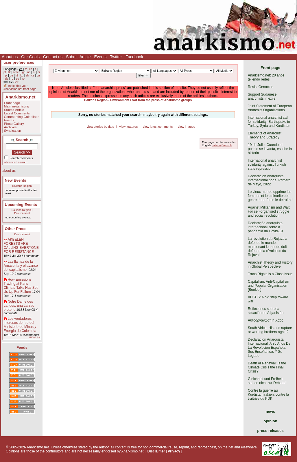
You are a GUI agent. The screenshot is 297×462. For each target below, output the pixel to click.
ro (12, 78)
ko (23, 78)
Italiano (216, 145)
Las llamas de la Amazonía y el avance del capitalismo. (21, 266)
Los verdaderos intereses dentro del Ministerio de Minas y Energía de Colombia (20, 325)
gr (23, 72)
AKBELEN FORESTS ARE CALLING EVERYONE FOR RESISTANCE (21, 246)
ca (38, 75)
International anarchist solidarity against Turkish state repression (267, 164)
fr (26, 69)
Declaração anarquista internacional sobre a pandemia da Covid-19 (265, 227)
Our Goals (30, 56)
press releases (270, 430)
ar (39, 72)
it (35, 69)
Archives (10, 127)
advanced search (15, 162)
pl (6, 75)
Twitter (116, 56)
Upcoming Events (21, 204)
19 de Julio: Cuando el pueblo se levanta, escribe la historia (270, 149)
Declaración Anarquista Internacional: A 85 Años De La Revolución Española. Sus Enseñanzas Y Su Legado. (269, 347)
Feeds (21, 347)
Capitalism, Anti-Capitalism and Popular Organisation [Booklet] (268, 286)
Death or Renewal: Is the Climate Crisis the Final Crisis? (267, 367)
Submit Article (78, 56)
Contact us (52, 56)
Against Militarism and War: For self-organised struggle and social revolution (269, 211)
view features (128, 126)
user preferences (18, 62)
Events (100, 56)
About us (10, 56)
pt (4, 72)
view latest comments (158, 126)
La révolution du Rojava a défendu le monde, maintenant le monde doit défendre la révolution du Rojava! (267, 247)
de (11, 75)
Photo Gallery (14, 123)
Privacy (174, 451)
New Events (15, 180)
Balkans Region (22, 185)
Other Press (16, 229)
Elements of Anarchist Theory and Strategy (264, 135)
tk (9, 72)
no (28, 72)
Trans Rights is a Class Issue (270, 274)
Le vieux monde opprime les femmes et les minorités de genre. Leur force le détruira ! (270, 196)
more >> (34, 337)
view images (186, 126)
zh (27, 75)
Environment (22, 213)
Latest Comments (17, 113)
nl (34, 72)
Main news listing (16, 106)
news (270, 411)
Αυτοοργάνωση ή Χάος (265, 320)
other (16, 72)
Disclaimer (156, 451)
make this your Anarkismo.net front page (19, 87)
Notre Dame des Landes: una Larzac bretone (19, 306)
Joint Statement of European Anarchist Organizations (270, 108)
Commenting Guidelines (21, 116)
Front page (12, 103)
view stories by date (100, 126)
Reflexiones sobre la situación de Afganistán (265, 311)
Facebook (134, 56)
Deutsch (227, 145)
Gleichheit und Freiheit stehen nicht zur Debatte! (267, 381)
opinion (270, 421)
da (6, 78)
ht (16, 75)
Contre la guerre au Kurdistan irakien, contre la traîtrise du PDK (268, 394)
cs (32, 75)
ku (21, 75)
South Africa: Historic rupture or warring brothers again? (270, 330)
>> (17, 81)
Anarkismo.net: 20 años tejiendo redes (266, 77)
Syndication (12, 130)
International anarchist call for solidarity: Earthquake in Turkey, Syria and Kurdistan (269, 122)
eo (17, 78)
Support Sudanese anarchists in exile (262, 96)
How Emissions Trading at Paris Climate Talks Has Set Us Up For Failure (21, 285)
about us (9, 171)
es (30, 69)
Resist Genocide (260, 87)
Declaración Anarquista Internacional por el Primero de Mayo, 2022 (269, 180)
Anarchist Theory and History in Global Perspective (270, 264)
